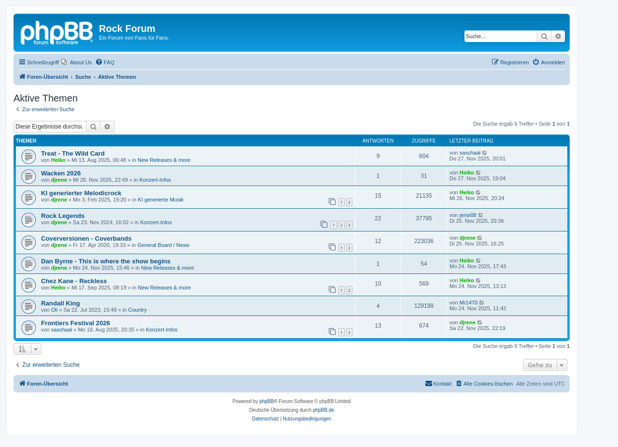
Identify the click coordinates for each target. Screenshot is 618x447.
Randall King (60, 303)
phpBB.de (323, 410)
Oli (54, 310)
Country (137, 310)
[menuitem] (76, 62)
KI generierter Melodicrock (81, 193)
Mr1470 (469, 302)
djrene (59, 180)
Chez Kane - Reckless (74, 281)
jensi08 (468, 215)
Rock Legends (62, 215)
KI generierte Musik (161, 199)
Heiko (58, 160)
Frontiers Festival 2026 (75, 323)
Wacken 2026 (61, 173)
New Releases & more (164, 160)
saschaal (470, 153)
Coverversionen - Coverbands (86, 238)
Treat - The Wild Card (73, 153)
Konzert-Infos (155, 180)
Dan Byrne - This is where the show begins (105, 261)
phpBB (266, 401)
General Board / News (163, 245)
